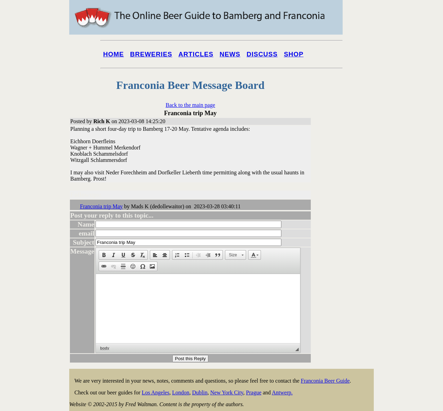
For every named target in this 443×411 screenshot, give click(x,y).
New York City (226, 392)
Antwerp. (282, 392)
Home (113, 54)
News (230, 54)
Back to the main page (190, 105)
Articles (196, 54)
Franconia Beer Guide (325, 381)
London (180, 392)
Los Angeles (156, 392)
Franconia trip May (101, 206)
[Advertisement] (346, 263)
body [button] (104, 348)
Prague (253, 392)
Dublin (199, 392)
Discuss (262, 54)
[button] (104, 254)
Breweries (151, 54)
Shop (294, 54)
